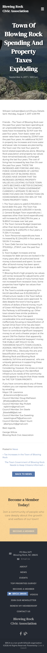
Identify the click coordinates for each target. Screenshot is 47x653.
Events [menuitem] (23, 578)
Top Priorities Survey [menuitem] (23, 583)
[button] (23, 474)
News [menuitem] (23, 572)
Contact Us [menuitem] (23, 611)
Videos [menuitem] (34, 594)
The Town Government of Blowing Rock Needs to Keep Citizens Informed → (24, 463)
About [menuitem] (23, 566)
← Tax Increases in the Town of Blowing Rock (22, 456)
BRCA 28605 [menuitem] (19, 594)
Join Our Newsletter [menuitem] (23, 600)
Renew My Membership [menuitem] (23, 606)
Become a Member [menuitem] (23, 589)
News (15, 449)
